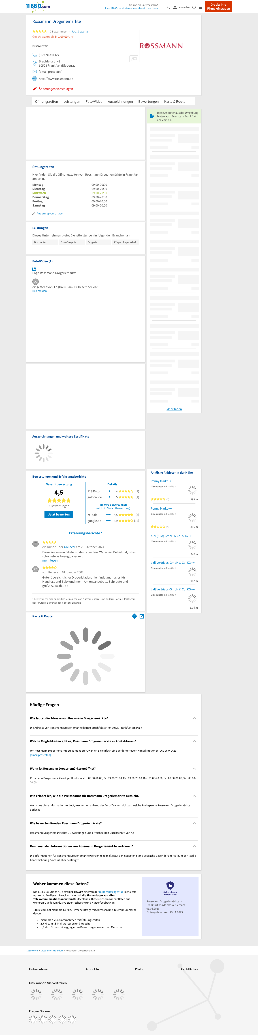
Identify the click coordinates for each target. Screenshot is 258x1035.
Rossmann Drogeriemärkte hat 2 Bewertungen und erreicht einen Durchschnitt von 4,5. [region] (82, 832)
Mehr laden (174, 409)
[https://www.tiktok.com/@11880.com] (53, 1019)
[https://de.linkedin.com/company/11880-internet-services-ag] (62, 1019)
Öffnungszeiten (46, 101)
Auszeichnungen (120, 101)
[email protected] (40, 755)
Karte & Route (174, 101)
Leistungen (71, 101)
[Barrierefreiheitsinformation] (195, 7)
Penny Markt (159, 481)
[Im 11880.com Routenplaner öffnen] (134, 615)
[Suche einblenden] (170, 7)
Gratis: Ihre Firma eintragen (218, 6)
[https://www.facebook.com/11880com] (33, 1019)
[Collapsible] (194, 718)
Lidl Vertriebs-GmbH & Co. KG (171, 562)
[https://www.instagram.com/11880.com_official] (43, 1019)
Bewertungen (148, 101)
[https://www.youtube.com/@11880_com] (72, 1019)
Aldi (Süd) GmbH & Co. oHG (169, 536)
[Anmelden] (182, 7)
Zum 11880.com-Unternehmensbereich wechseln (131, 8)
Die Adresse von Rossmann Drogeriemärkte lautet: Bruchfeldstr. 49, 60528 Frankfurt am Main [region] (86, 727)
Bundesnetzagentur (111, 891)
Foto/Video (94, 101)
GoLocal (69, 547)
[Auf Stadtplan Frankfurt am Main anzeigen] (142, 616)
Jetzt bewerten (59, 514)
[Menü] (202, 7)
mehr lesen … (52, 560)
